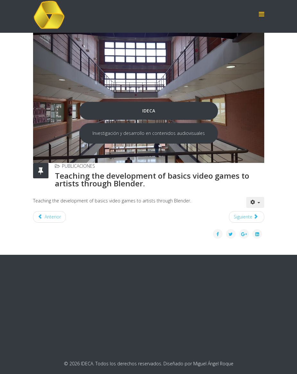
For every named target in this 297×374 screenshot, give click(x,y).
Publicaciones (78, 166)
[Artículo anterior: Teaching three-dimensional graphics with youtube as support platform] (49, 217)
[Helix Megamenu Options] (261, 14)
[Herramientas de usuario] (255, 202)
